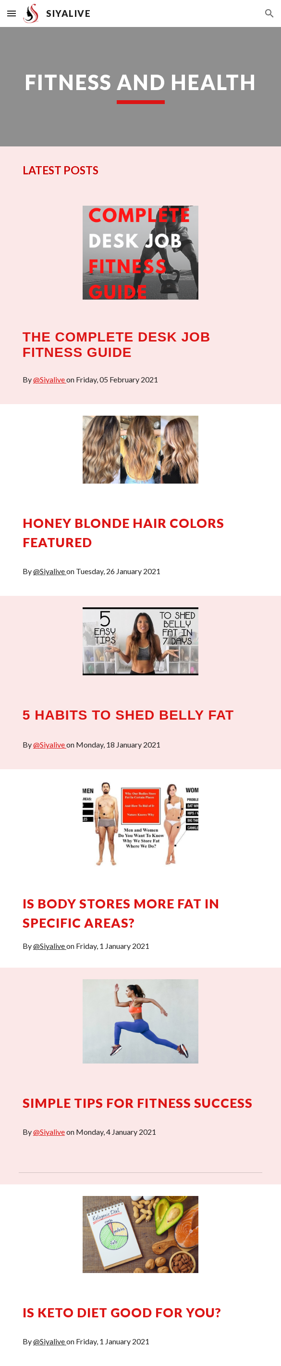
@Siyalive (49, 379)
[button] (11, 13)
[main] (140, 87)
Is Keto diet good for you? (122, 1312)
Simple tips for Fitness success (138, 1103)
